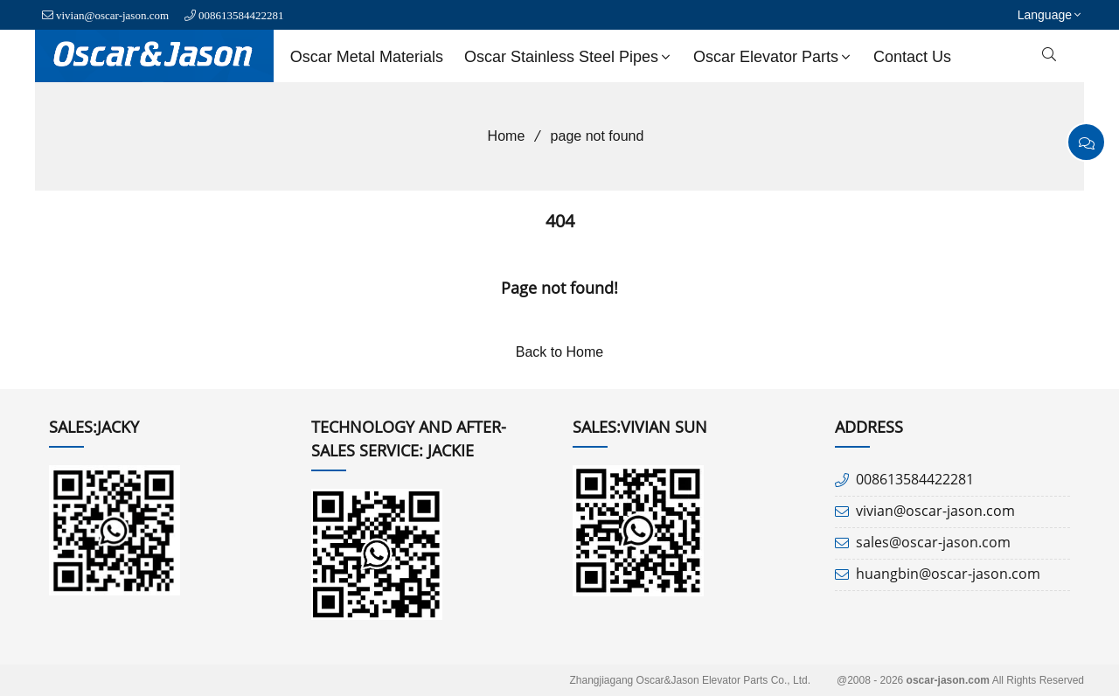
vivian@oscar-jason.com (112, 15)
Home (500, 136)
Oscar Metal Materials (366, 57)
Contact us (912, 57)
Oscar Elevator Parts (773, 57)
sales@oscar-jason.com (933, 542)
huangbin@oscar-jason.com (948, 573)
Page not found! (559, 287)
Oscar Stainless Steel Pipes (569, 57)
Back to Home (559, 352)
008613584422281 (241, 15)
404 (560, 221)
